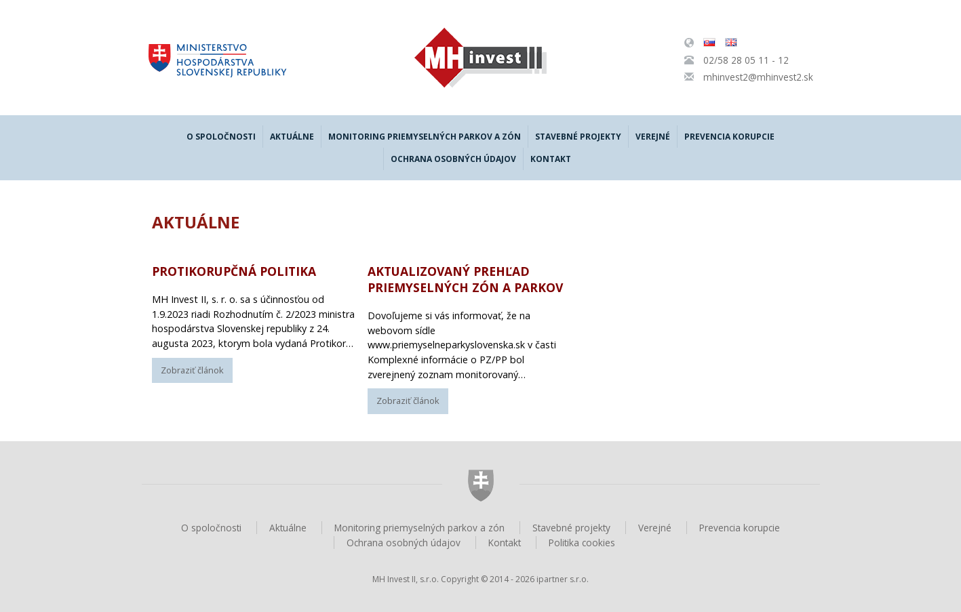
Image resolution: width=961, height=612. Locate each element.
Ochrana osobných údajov (453, 159)
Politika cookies (582, 542)
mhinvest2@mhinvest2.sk (758, 76)
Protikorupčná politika (234, 271)
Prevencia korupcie (729, 136)
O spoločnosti (221, 136)
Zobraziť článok (192, 370)
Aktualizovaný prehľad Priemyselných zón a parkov (465, 279)
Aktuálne (292, 136)
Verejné (652, 136)
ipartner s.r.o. (562, 579)
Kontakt (550, 159)
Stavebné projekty (578, 136)
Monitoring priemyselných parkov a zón (424, 136)
